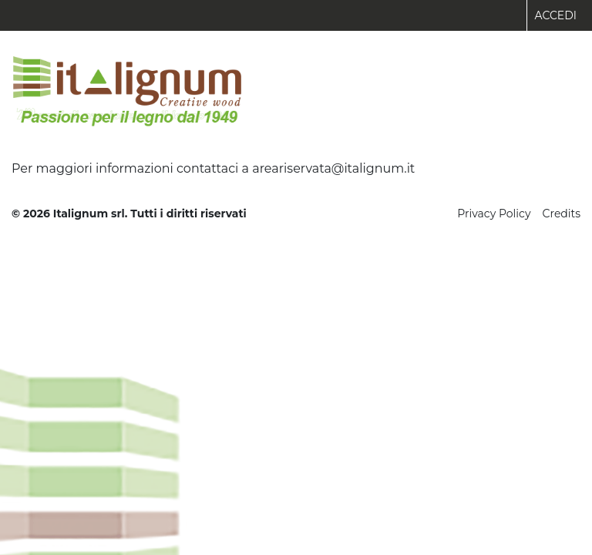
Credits (561, 213)
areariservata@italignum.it (333, 168)
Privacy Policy (493, 213)
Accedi (556, 15)
